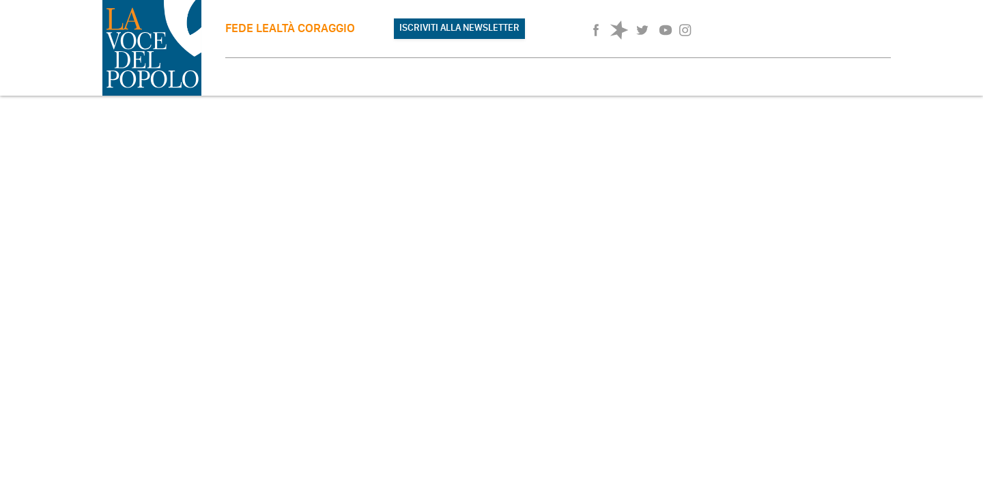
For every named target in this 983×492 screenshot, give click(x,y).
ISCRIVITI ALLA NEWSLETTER (459, 27)
